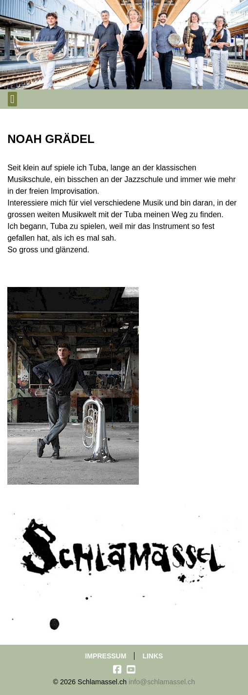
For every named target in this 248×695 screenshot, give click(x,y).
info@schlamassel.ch (162, 682)
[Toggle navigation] (12, 99)
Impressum (106, 656)
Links (152, 656)
